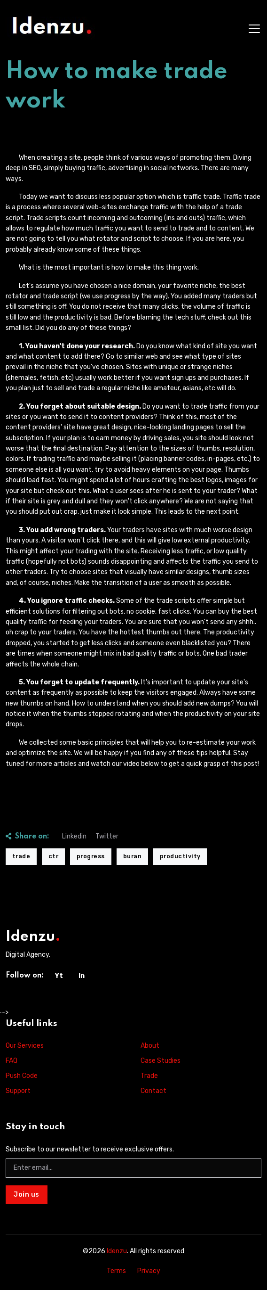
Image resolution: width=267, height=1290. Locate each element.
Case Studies (161, 1061)
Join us (26, 1195)
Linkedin (74, 836)
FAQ (11, 1061)
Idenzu (117, 1251)
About (150, 1046)
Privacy (148, 1271)
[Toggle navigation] (254, 29)
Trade (149, 1076)
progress (91, 856)
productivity (180, 856)
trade (21, 856)
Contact (153, 1091)
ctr (53, 856)
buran (132, 856)
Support (18, 1091)
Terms (116, 1271)
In (82, 976)
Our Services (25, 1046)
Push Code (22, 1076)
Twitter (106, 836)
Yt (59, 976)
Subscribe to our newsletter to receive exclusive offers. (90, 1149)
